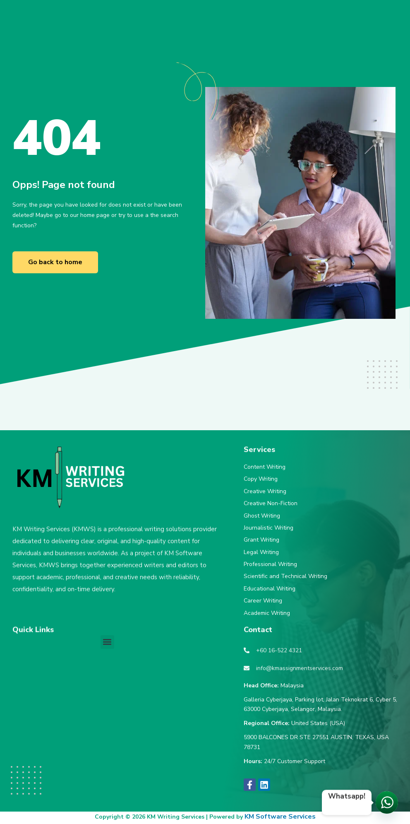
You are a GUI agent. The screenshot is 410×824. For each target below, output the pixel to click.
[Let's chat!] (387, 802)
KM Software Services (280, 816)
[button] (107, 642)
